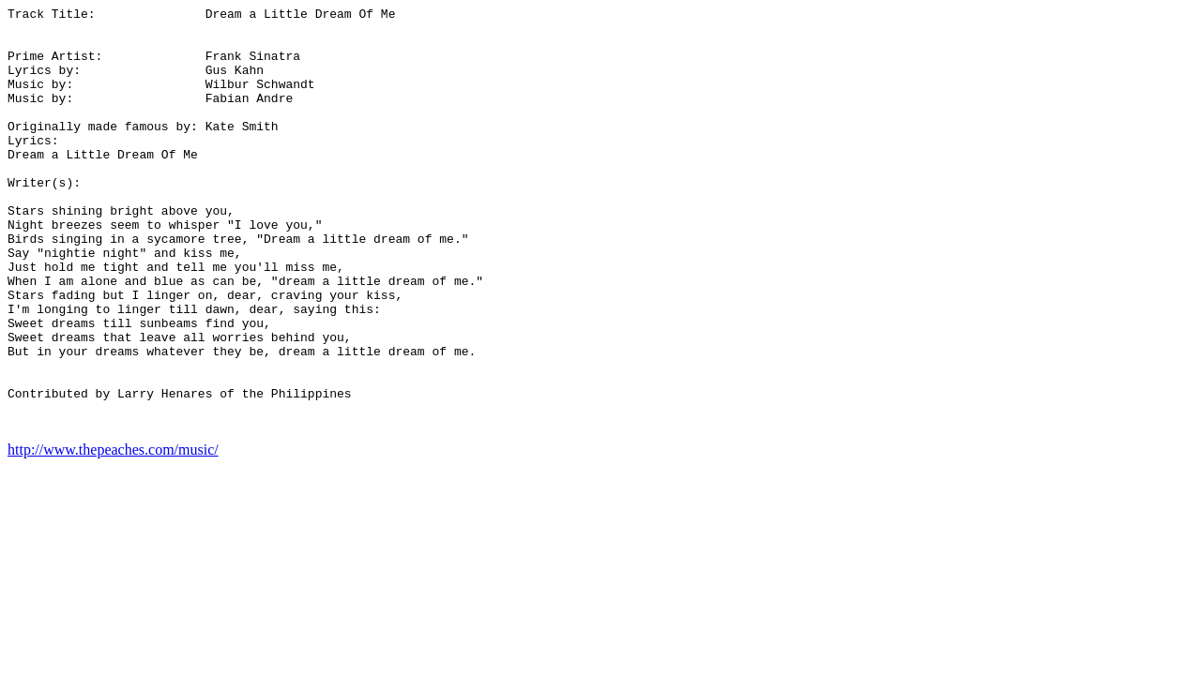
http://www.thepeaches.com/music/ (113, 534)
